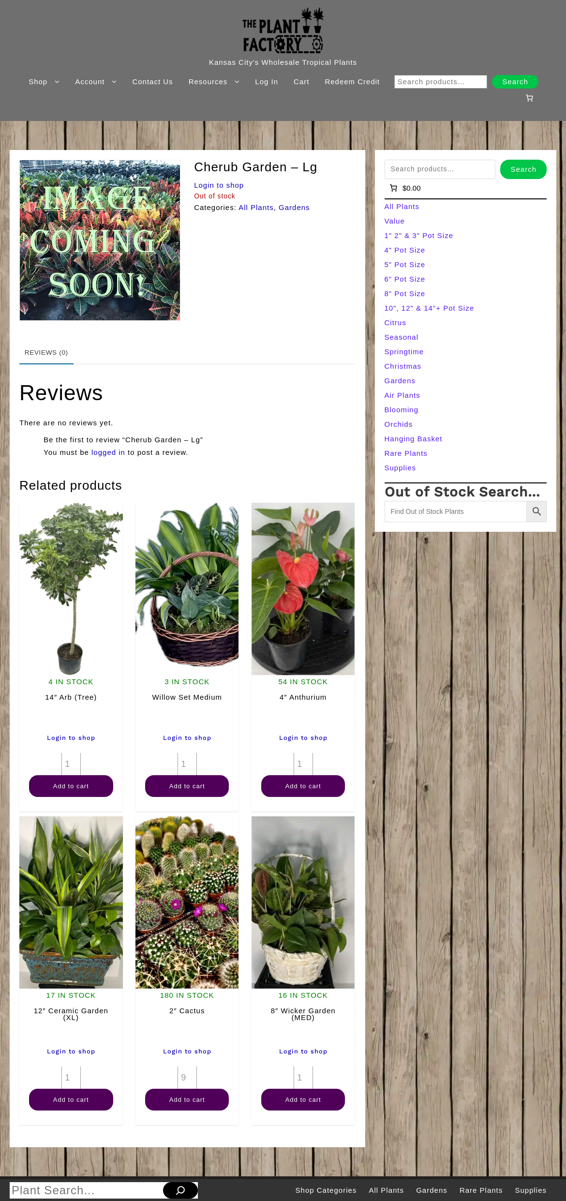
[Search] (180, 1190)
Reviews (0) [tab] (46, 352)
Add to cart (71, 786)
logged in (108, 452)
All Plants (256, 207)
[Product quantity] (71, 764)
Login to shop (219, 185)
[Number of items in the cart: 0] (529, 98)
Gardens (294, 207)
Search (515, 81)
